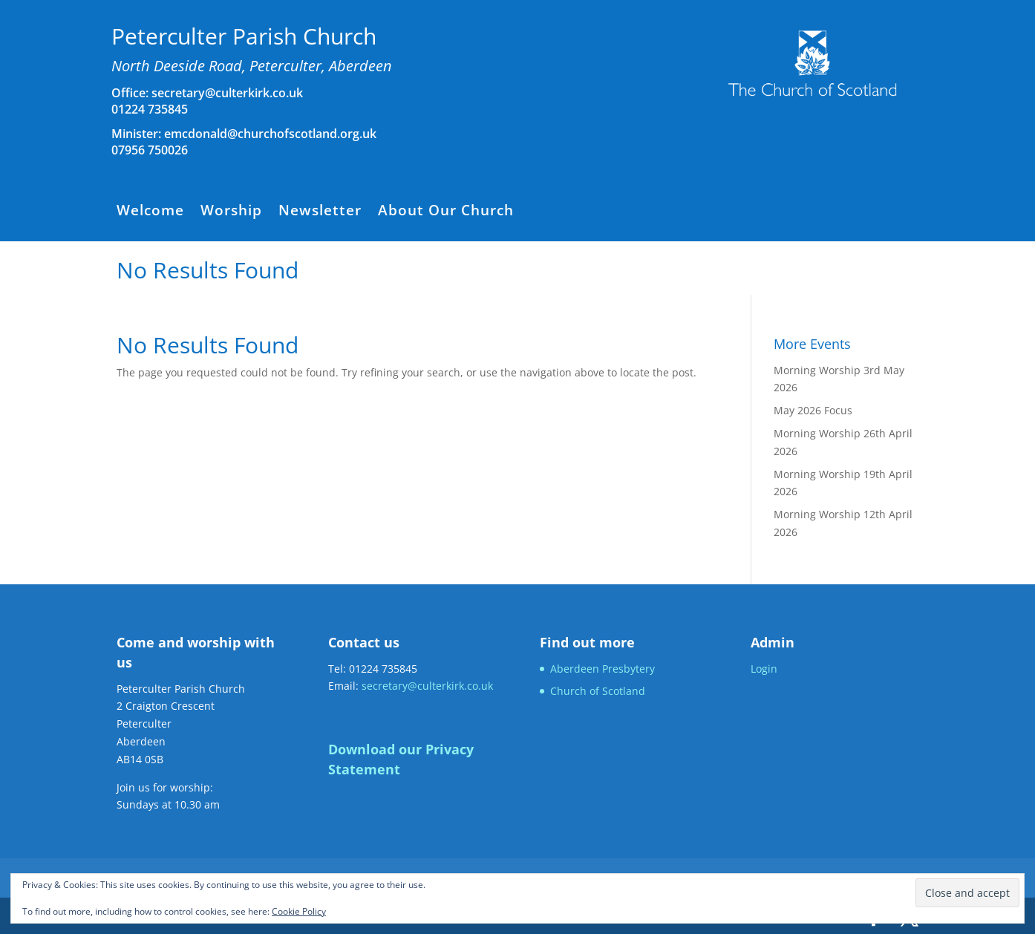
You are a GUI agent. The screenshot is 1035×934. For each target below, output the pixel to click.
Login (764, 669)
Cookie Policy (299, 911)
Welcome (150, 212)
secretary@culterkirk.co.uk (225, 93)
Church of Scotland (597, 691)
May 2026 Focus (813, 410)
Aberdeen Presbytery (602, 669)
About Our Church (446, 212)
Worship (231, 212)
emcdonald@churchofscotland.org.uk (270, 133)
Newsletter (320, 212)
